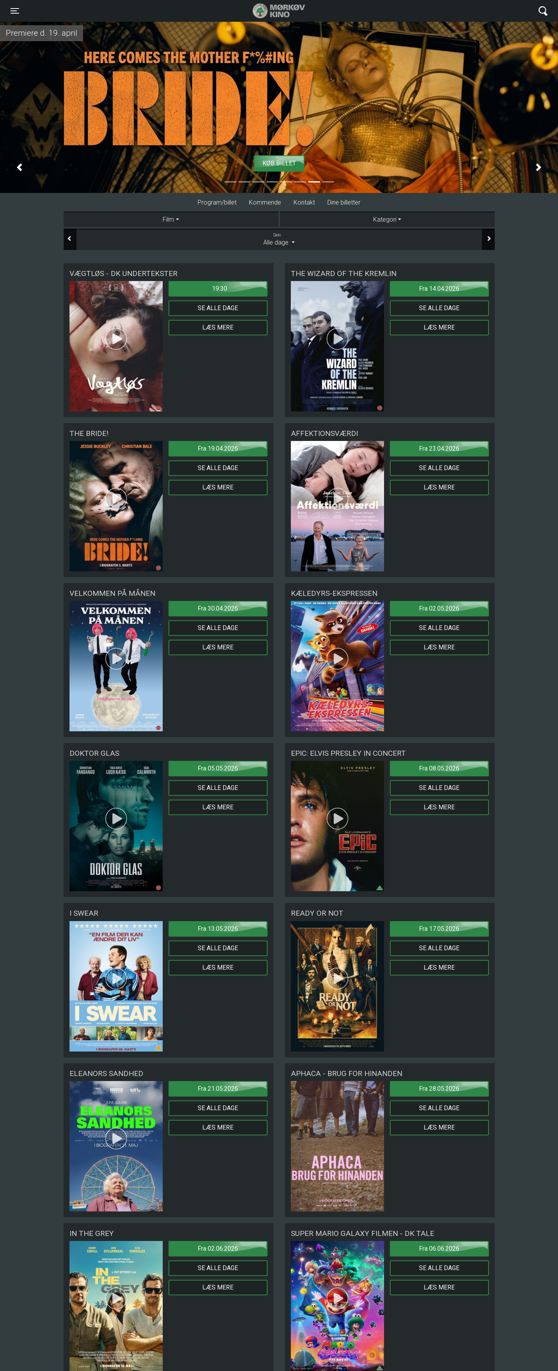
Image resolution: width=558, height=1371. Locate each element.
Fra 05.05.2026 (218, 768)
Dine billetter (343, 202)
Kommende (265, 202)
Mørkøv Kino (271, 11)
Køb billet (279, 163)
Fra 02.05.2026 (439, 608)
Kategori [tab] (384, 219)
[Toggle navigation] (15, 11)
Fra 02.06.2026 (218, 1248)
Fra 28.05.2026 (439, 1088)
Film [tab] (168, 219)
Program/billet (217, 202)
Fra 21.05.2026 (218, 1088)
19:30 (219, 288)
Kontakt (304, 202)
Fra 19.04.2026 (218, 448)
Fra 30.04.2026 (218, 608)
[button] (19, 167)
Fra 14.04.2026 (439, 288)
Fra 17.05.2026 (439, 928)
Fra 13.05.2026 (218, 928)
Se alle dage (218, 308)
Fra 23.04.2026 (439, 448)
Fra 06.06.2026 (439, 1248)
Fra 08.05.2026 (439, 768)
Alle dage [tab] (279, 239)
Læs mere (217, 327)
